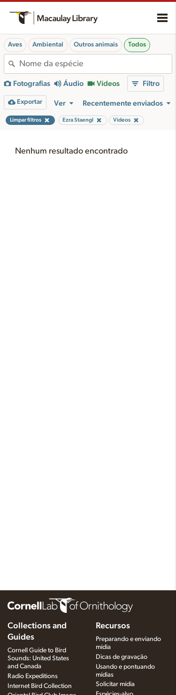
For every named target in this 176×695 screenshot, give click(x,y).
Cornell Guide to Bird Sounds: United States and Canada (38, 658)
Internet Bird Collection (40, 686)
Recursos (113, 626)
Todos (137, 44)
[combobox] (95, 63)
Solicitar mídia (115, 684)
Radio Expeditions (33, 676)
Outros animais (96, 44)
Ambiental (47, 44)
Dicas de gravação (121, 657)
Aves (15, 44)
